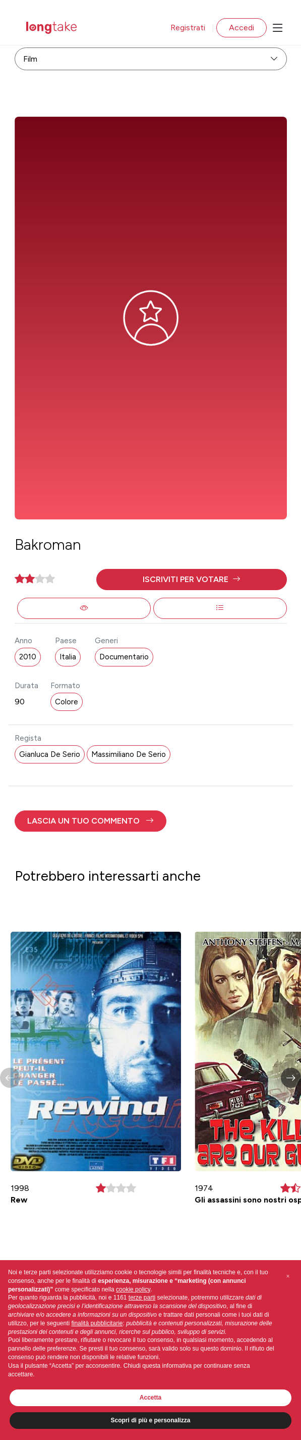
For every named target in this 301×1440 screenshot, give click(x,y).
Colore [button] (66, 701)
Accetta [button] (150, 1397)
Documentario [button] (124, 656)
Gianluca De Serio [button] (49, 754)
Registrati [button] (187, 27)
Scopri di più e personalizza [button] (150, 1420)
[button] (191, 579)
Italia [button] (67, 656)
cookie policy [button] (133, 1289)
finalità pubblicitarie (97, 1323)
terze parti (142, 1297)
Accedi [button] (241, 27)
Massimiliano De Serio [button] (128, 754)
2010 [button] (27, 656)
